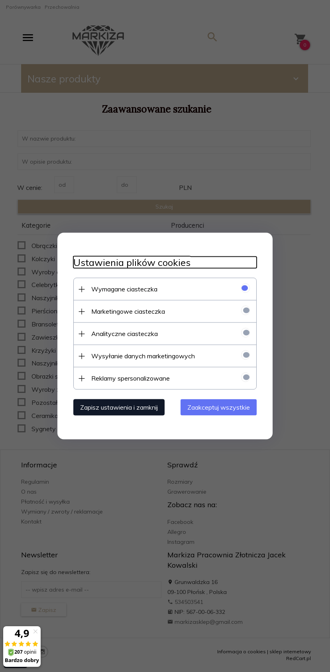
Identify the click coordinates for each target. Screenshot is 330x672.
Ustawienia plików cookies (132, 262)
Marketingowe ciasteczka (128, 311)
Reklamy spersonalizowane (130, 378)
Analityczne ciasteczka (124, 334)
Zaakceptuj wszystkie (218, 407)
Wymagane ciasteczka (124, 289)
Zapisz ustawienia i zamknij (119, 407)
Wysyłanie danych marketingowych (143, 356)
